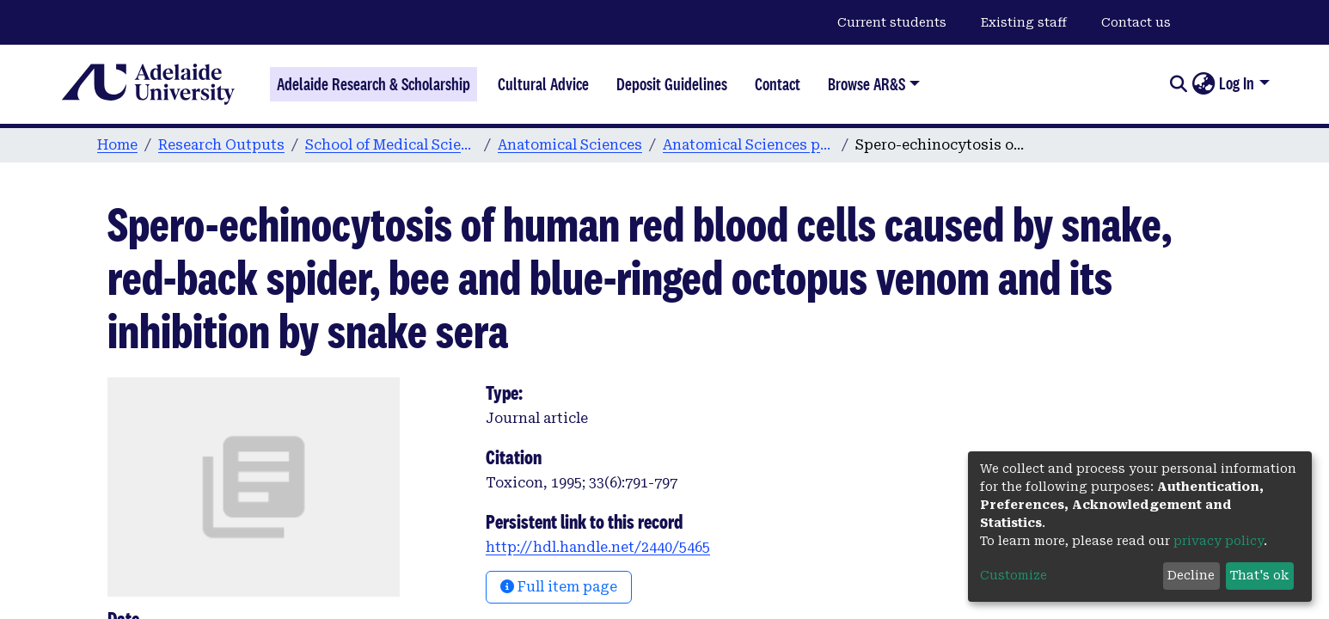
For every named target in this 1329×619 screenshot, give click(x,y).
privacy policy (1218, 541)
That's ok (1259, 575)
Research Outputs (221, 145)
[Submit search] (1178, 84)
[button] (1203, 84)
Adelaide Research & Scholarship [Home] (373, 84)
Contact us (1136, 22)
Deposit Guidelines (671, 84)
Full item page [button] (558, 587)
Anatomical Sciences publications (749, 145)
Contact (777, 84)
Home (117, 145)
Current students (891, 22)
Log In (1236, 83)
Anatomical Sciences (570, 145)
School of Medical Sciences (391, 145)
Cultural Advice (543, 84)
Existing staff (1024, 22)
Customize (1013, 575)
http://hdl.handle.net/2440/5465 (598, 547)
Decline (1191, 575)
